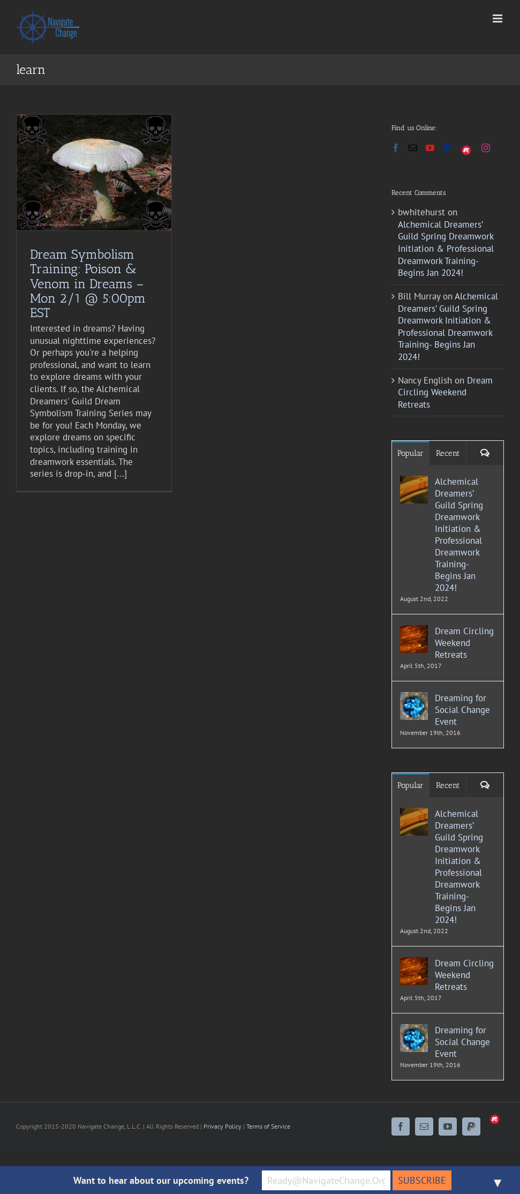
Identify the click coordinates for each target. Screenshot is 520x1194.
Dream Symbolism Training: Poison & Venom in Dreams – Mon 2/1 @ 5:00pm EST (88, 283)
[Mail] (413, 148)
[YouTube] (430, 148)
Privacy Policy (223, 1126)
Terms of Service (268, 1126)
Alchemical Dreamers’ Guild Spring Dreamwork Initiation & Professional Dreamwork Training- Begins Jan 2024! (446, 249)
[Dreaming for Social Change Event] (414, 698)
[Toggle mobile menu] (498, 18)
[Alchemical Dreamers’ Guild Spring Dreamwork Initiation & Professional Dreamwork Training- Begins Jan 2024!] (414, 481)
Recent (447, 453)
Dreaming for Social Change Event (462, 709)
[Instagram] (485, 148)
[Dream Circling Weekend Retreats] (414, 631)
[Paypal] (447, 148)
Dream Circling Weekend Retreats (445, 392)
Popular (410, 453)
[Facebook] (395, 148)
